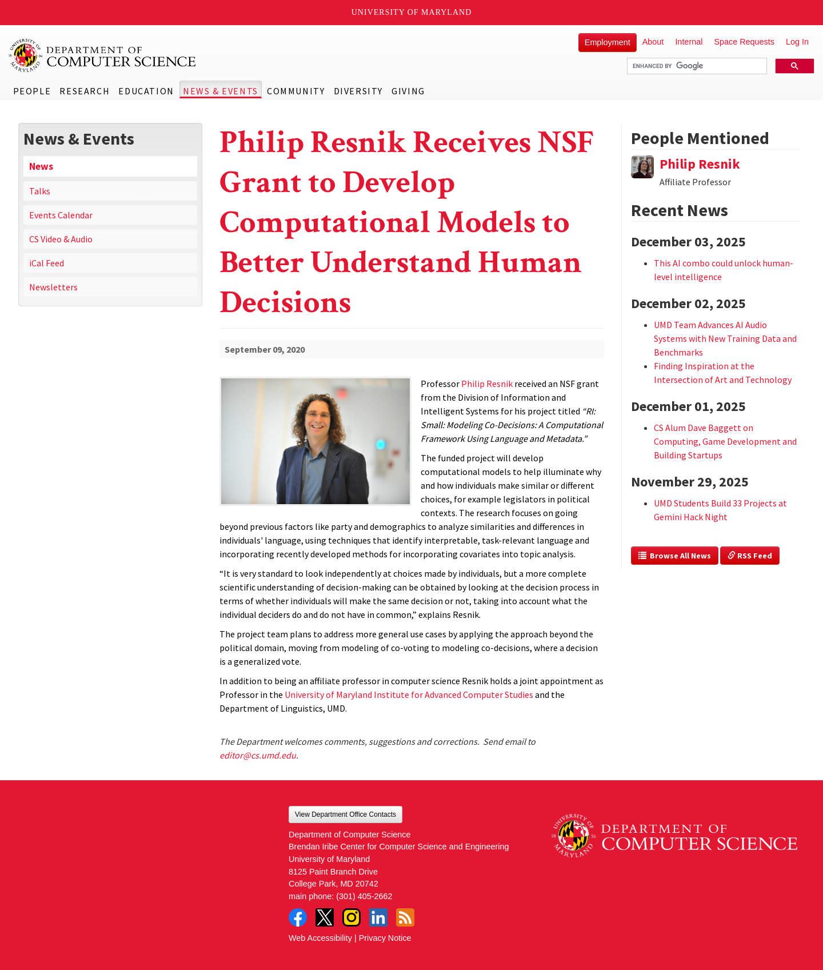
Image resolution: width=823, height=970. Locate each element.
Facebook (298, 917)
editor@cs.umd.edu (257, 755)
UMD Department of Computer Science (103, 55)
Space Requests (744, 41)
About (653, 41)
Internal (688, 41)
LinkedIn (378, 917)
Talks (39, 191)
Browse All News (674, 555)
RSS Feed (750, 555)
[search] (696, 66)
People (32, 91)
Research (84, 91)
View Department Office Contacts (345, 815)
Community (296, 91)
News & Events (220, 91)
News (41, 166)
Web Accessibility (320, 938)
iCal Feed (46, 263)
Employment (607, 42)
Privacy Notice (385, 938)
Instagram (351, 917)
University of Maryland (411, 12)
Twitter (324, 917)
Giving (408, 91)
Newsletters (53, 287)
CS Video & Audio (61, 239)
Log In (797, 41)
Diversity (358, 91)
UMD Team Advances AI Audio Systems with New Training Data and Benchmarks (725, 338)
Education (146, 91)
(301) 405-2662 (364, 896)
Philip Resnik (700, 164)
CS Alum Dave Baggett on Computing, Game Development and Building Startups (725, 441)
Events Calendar (61, 215)
